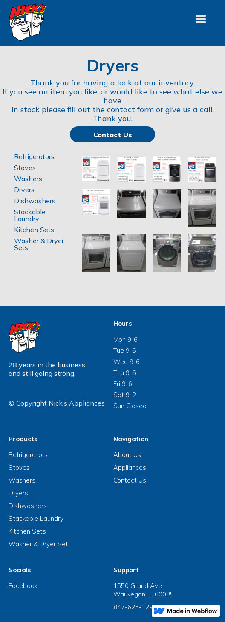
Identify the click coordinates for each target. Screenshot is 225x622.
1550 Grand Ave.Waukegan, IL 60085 (143, 590)
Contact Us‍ (112, 135)
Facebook (23, 586)
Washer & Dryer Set (38, 544)
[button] (200, 19)
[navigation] (28, 22)
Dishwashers (34, 200)
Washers (28, 178)
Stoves (25, 167)
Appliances (129, 467)
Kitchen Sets (34, 229)
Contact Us (129, 480)
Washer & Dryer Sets (39, 244)
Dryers (24, 189)
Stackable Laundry (30, 215)
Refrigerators (34, 156)
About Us (127, 455)
